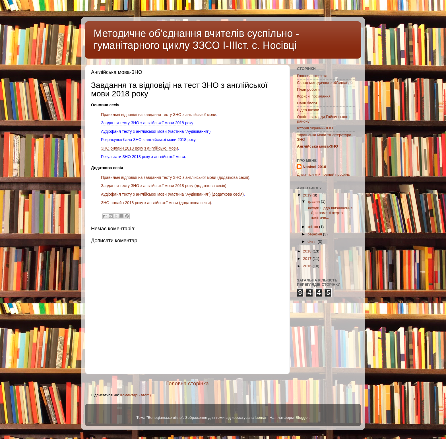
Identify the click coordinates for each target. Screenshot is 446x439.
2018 (308, 251)
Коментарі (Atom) (135, 395)
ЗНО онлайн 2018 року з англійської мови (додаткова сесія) (156, 202)
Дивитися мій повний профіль (323, 174)
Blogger (302, 417)
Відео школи (308, 110)
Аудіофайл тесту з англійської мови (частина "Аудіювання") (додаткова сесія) (172, 194)
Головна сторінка (187, 383)
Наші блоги (307, 103)
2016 (308, 266)
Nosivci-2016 (314, 167)
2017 (308, 258)
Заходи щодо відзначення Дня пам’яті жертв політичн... (330, 212)
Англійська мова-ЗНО (317, 146)
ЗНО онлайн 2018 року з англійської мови (139, 148)
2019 (308, 195)
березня (315, 234)
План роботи (308, 89)
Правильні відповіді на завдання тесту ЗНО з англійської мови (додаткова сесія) (175, 177)
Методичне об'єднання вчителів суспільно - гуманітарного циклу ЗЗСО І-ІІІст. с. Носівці (196, 39)
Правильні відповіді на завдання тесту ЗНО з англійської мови (158, 114)
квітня (313, 227)
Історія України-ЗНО (315, 128)
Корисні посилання (314, 96)
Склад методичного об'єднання (324, 82)
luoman (261, 417)
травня (314, 201)
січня (312, 241)
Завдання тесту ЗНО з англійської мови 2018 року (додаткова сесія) (163, 185)
